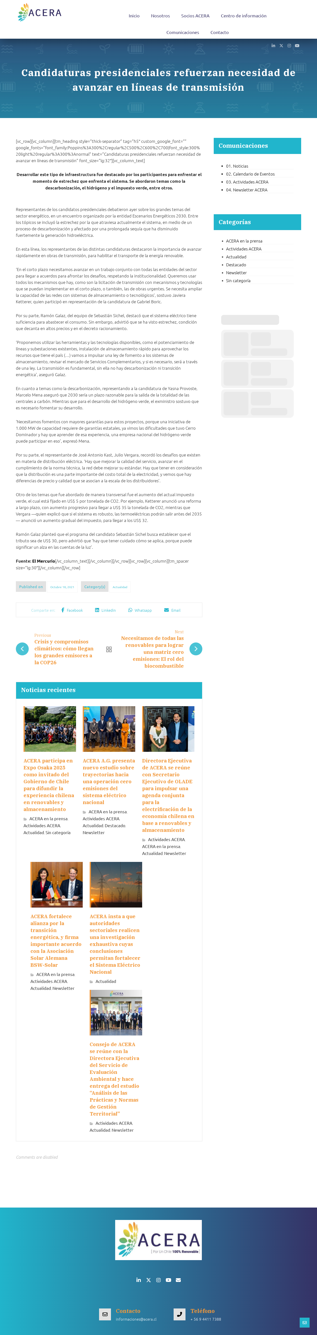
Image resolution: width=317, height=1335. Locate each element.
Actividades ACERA (42, 825)
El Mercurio (43, 561)
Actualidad (120, 587)
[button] (273, 45)
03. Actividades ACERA (247, 181)
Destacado (115, 825)
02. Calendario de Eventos (250, 174)
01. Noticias (237, 166)
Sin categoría (58, 832)
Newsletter (94, 832)
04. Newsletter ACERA (246, 189)
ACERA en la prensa (48, 818)
